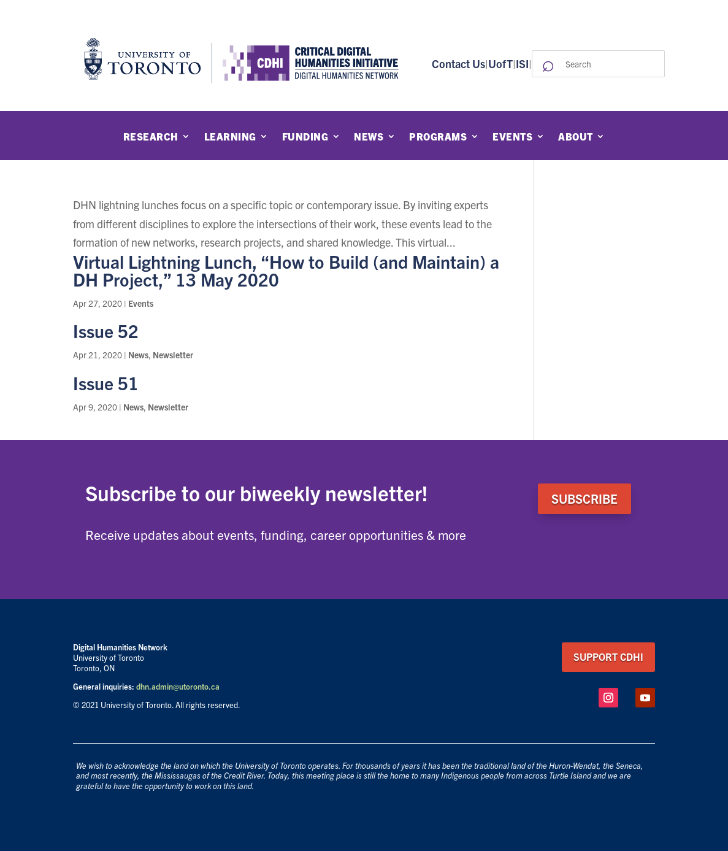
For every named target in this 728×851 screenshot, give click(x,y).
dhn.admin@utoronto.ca (178, 686)
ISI (522, 63)
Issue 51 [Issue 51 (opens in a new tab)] (106, 382)
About (575, 136)
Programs (438, 136)
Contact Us (458, 63)
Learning (230, 136)
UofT (500, 63)
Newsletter (173, 354)
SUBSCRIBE (584, 498)
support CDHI (608, 656)
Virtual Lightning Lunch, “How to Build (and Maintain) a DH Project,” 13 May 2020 (286, 270)
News (368, 136)
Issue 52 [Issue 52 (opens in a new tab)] (106, 330)
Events (512, 136)
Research (150, 136)
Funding (305, 136)
